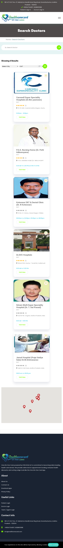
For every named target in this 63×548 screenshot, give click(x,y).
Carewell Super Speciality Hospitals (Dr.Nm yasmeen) (29, 98)
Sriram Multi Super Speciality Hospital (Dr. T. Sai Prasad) (29, 306)
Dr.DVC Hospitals (24, 255)
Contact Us (5, 485)
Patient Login (5, 503)
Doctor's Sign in (39, 10)
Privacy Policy (5, 492)
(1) (26, 105)
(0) (26, 210)
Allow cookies (53, 545)
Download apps (6, 488)
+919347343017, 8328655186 (32, 7)
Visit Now (22, 117)
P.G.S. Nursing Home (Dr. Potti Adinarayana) (30, 151)
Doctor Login (5, 506)
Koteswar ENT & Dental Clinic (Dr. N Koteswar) (30, 203)
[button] (39, 395)
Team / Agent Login (8, 510)
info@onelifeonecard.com (13, 532)
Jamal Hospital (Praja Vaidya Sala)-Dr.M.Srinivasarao (29, 358)
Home (8, 39)
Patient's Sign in (25, 10)
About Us (4, 481)
